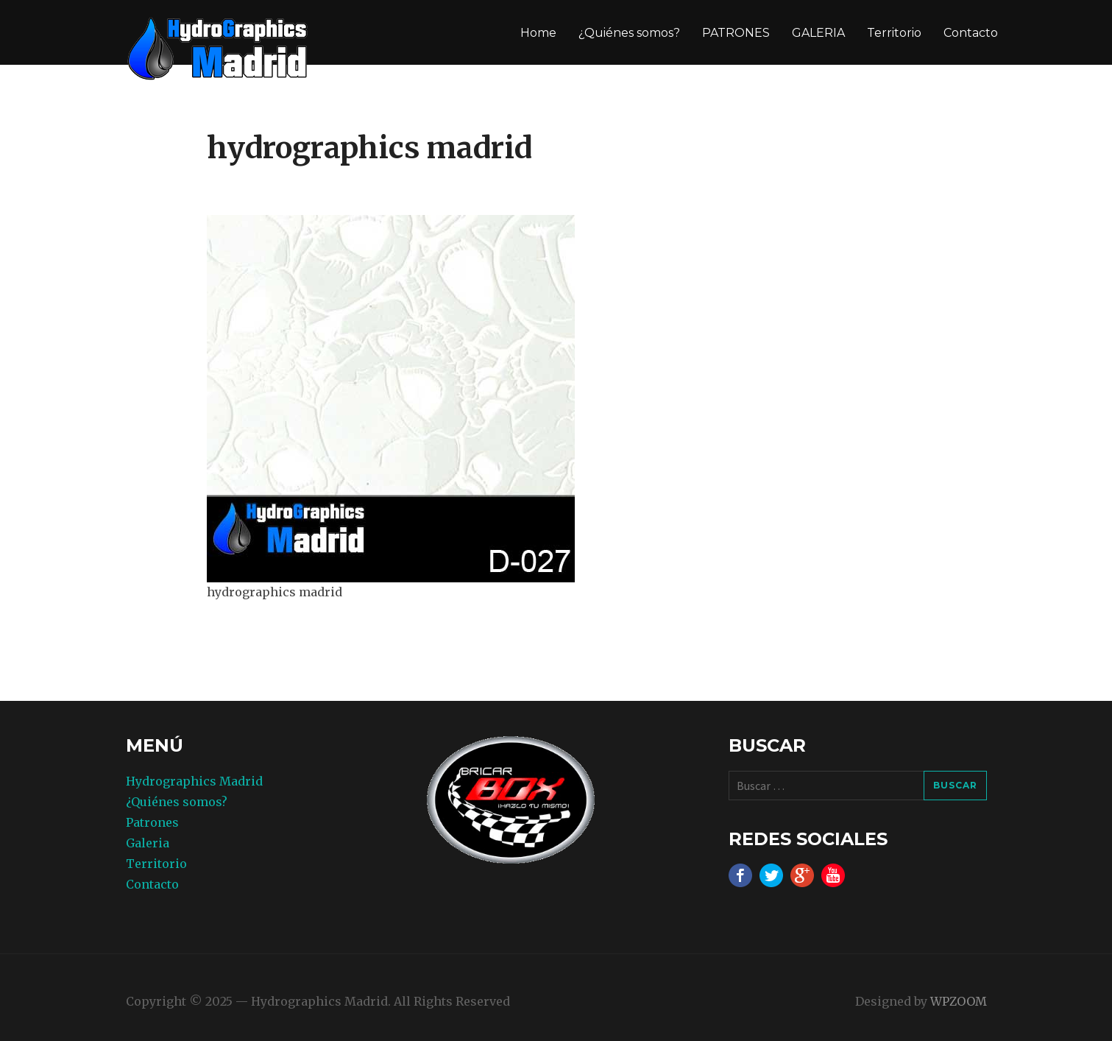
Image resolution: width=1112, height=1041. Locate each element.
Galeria (147, 843)
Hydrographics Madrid (194, 781)
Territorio (894, 33)
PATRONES (736, 33)
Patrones (152, 822)
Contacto (970, 33)
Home (538, 33)
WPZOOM (958, 1001)
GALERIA (818, 33)
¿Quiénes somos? (629, 33)
